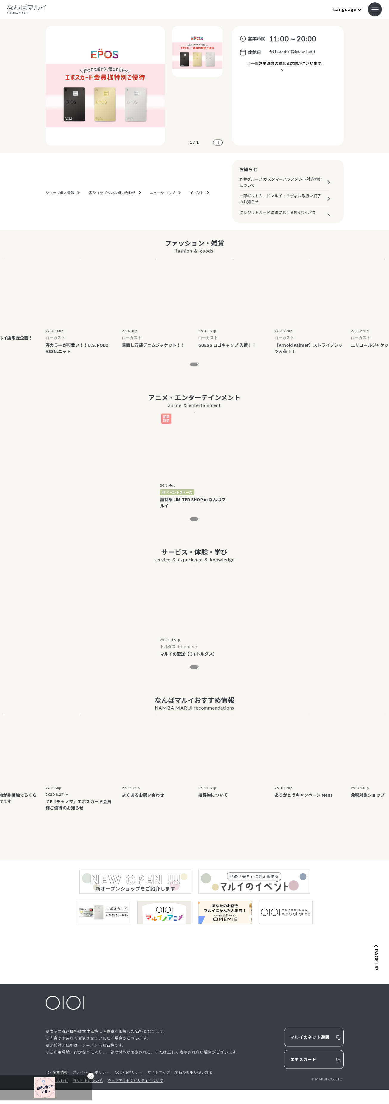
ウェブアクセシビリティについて (135, 1094)
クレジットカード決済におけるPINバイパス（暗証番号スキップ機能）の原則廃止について (280, 215)
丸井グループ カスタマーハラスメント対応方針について (280, 182)
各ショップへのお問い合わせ (112, 211)
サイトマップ (159, 1086)
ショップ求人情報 (60, 211)
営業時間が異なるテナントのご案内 (286, 79)
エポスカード (303, 1074)
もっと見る (190, 366)
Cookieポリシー (129, 1086)
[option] (105, 85)
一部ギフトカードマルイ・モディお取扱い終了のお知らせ (280, 199)
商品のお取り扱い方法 (193, 1086)
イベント (197, 211)
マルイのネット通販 (310, 1051)
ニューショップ (162, 211)
